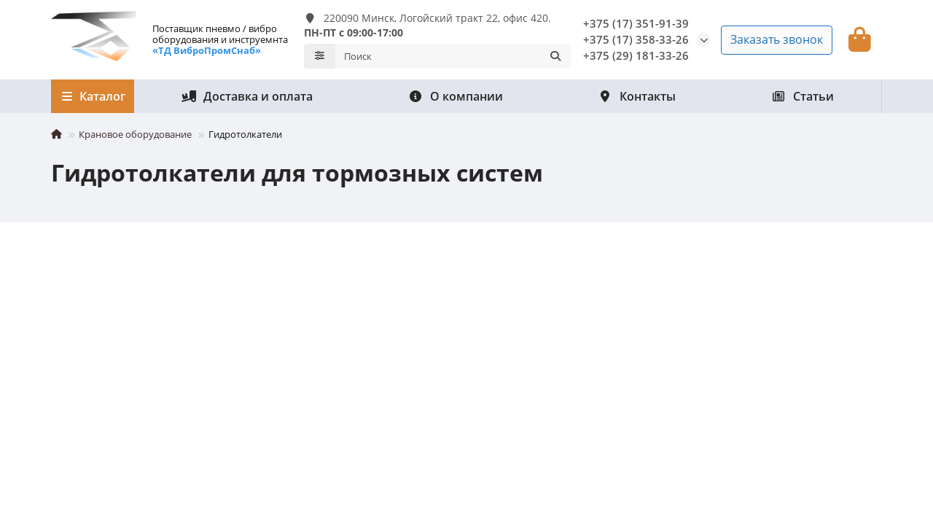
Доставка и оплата (247, 96)
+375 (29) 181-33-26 (636, 55)
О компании (455, 96)
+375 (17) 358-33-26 (636, 39)
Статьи (802, 96)
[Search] (453, 56)
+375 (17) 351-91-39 (636, 23)
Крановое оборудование (135, 134)
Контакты (637, 96)
